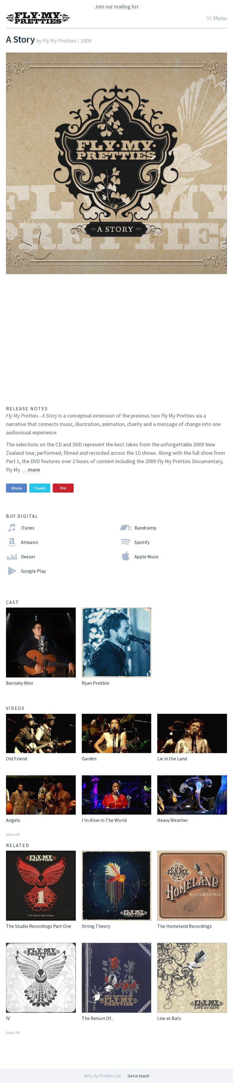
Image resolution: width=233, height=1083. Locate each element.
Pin (63, 488)
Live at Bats (169, 1018)
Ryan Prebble (95, 683)
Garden (89, 759)
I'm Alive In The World (104, 820)
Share (16, 488)
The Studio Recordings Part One (38, 926)
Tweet (40, 488)
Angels (13, 820)
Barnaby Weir (19, 683)
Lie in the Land (172, 759)
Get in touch (138, 1075)
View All (12, 834)
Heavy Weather (172, 820)
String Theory (96, 926)
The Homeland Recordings (184, 926)
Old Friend (16, 759)
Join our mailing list (117, 7)
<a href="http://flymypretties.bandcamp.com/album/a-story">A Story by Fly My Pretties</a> (116, 337)
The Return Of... (98, 1018)
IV (8, 1018)
